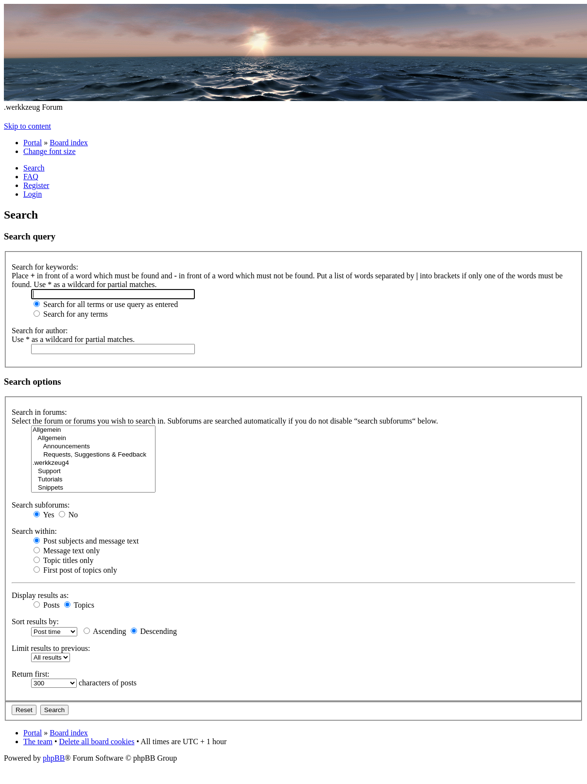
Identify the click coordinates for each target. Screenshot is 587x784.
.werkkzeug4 (93, 463)
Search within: (34, 531)
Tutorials (93, 480)
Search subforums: (41, 505)
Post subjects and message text (86, 541)
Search (34, 168)
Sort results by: (35, 621)
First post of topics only (75, 570)
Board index (69, 142)
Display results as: (40, 595)
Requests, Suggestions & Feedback (93, 455)
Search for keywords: (45, 267)
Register (36, 185)
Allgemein (93, 430)
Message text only (67, 550)
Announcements (93, 447)
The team (37, 741)
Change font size (49, 151)
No (68, 515)
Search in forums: (39, 412)
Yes (44, 515)
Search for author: (40, 330)
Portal (32, 142)
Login (32, 194)
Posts (47, 605)
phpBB (54, 758)
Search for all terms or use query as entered (106, 304)
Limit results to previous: (51, 648)
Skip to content (27, 126)
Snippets (93, 488)
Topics (79, 605)
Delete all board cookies (97, 741)
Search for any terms (71, 314)
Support (93, 471)
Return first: (31, 674)
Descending (154, 631)
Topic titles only (63, 560)
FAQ (30, 176)
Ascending (105, 631)
